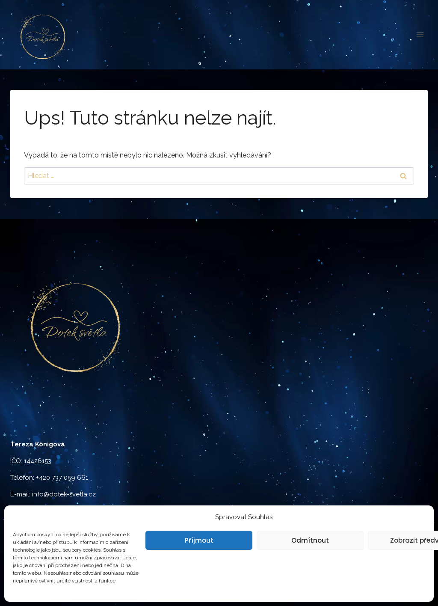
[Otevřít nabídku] (420, 34)
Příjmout (199, 540)
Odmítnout (310, 540)
